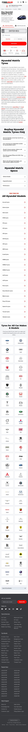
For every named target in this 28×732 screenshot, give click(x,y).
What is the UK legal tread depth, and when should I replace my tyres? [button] (12, 161)
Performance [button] (6, 185)
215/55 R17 (16, 673)
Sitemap (3, 724)
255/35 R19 (4, 675)
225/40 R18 (4, 670)
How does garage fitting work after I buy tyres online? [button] (13, 156)
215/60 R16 (16, 696)
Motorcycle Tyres (18, 617)
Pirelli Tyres (4, 653)
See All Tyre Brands (14, 588)
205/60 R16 (4, 693)
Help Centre (17, 704)
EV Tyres (16, 619)
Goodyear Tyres (5, 646)
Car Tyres (3, 617)
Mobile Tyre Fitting (6, 626)
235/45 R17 (4, 696)
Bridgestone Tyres (18, 639)
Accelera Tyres (5, 636)
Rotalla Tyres (17, 655)
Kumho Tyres (17, 648)
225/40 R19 (4, 689)
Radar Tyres (17, 653)
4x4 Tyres (3, 619)
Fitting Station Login (19, 711)
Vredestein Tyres (18, 659)
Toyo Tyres (16, 657)
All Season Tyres (5, 624)
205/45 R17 (17, 675)
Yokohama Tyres (5, 662)
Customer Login (5, 711)
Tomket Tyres (4, 657)
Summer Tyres (5, 622)
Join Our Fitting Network (18, 627)
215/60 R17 (16, 689)
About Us (3, 704)
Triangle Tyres (17, 662)
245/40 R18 (17, 682)
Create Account (18, 709)
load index (10, 81)
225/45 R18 (4, 677)
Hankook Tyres (17, 646)
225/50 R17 (17, 677)
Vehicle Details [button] (6, 176)
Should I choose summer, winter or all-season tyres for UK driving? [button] (12, 150)
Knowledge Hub (5, 706)
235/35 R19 (17, 679)
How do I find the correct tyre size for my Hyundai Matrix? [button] (13, 138)
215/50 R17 (16, 693)
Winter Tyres (17, 622)
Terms (7, 724)
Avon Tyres (17, 636)
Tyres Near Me (17, 624)
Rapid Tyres (4, 655)
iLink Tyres (4, 648)
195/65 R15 (4, 686)
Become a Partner (14, 720)
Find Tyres (14, 43)
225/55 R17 (4, 684)
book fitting (16, 107)
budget (20, 122)
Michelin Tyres (5, 650)
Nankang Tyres (18, 650)
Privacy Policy (12, 724)
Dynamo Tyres (4, 643)
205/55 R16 (17, 670)
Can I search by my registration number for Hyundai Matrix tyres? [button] (13, 144)
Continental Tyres (5, 641)
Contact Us (4, 709)
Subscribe (22, 602)
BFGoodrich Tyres (5, 639)
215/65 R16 (4, 691)
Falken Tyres (17, 643)
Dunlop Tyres (17, 641)
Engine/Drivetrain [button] (7, 181)
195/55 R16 (4, 679)
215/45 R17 (16, 686)
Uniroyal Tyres (4, 659)
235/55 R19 (4, 682)
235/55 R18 (17, 684)
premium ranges (21, 97)
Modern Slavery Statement (21, 724)
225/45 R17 (4, 673)
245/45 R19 (17, 691)
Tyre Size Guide (18, 706)
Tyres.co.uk (7, 2)
